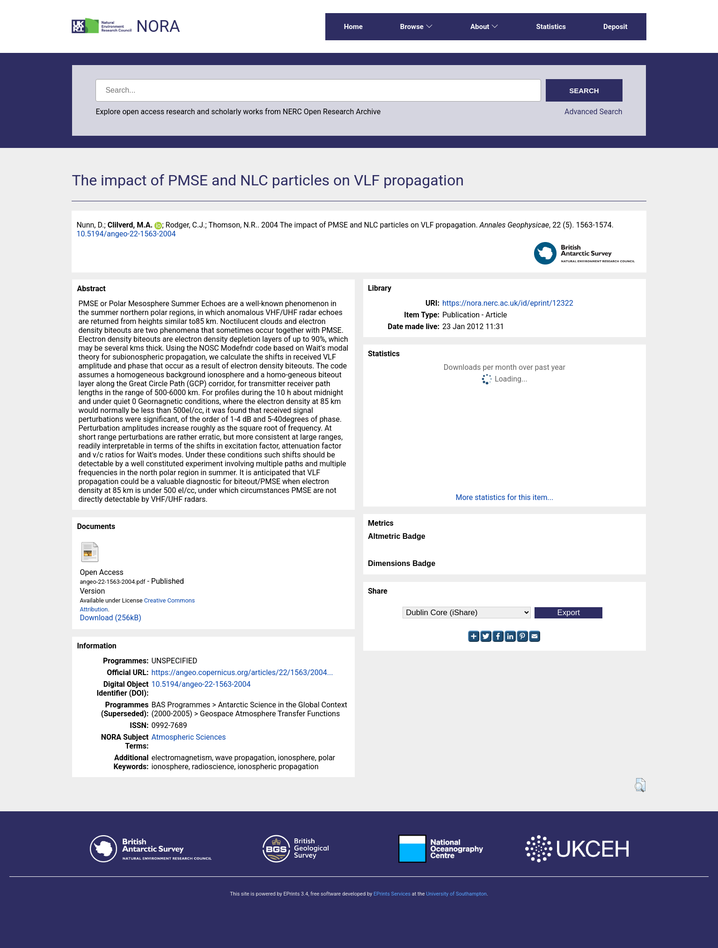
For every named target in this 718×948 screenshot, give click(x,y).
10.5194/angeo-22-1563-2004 (126, 233)
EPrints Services (392, 894)
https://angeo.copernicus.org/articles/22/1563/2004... (242, 672)
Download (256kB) (110, 617)
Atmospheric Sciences (188, 737)
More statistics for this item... (504, 497)
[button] (640, 785)
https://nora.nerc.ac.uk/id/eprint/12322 (507, 303)
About (484, 26)
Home (353, 26)
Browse (416, 26)
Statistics (551, 26)
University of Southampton (456, 894)
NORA (158, 26)
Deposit (615, 26)
